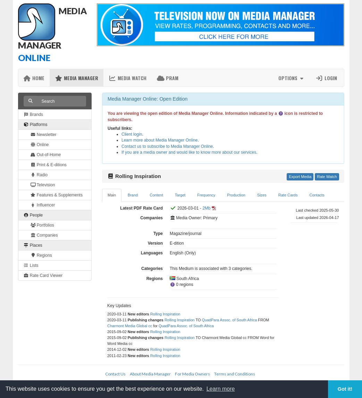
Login (326, 78)
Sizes (262, 195)
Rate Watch (327, 177)
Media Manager (76, 78)
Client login (131, 134)
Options (291, 78)
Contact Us (115, 373)
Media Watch (127, 78)
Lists (31, 265)
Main (112, 195)
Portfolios (42, 225)
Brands (33, 114)
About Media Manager (150, 373)
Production (236, 195)
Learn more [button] (221, 389)
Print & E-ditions (49, 164)
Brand (133, 195)
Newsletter (44, 134)
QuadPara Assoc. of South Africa (229, 320)
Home (34, 78)
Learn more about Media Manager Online (159, 140)
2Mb (206, 208)
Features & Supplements (57, 195)
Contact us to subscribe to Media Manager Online (167, 146)
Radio (39, 174)
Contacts (316, 195)
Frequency (206, 195)
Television (43, 185)
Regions (41, 255)
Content (156, 195)
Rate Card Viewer (43, 275)
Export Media (300, 177)
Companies (44, 235)
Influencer (43, 205)
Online (40, 144)
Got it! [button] (345, 389)
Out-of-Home (46, 154)
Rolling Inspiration (165, 314)
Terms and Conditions (234, 373)
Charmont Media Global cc (129, 326)
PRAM (167, 78)
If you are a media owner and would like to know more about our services (188, 152)
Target (180, 195)
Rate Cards (288, 195)
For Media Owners (192, 373)
